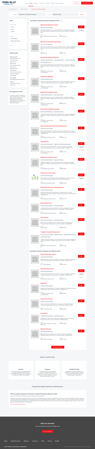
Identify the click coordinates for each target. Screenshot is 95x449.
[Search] (82, 14)
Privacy (50, 441)
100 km (12, 31)
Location (49, 14)
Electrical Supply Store (15, 58)
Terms (43, 441)
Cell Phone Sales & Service (16, 72)
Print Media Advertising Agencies (17, 79)
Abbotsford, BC (24, 9)
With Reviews (14, 38)
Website (81, 30)
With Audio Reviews (15, 41)
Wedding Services (14, 68)
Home (27, 3)
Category (15, 14)
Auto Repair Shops (14, 60)
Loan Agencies (13, 70)
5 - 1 (81, 150)
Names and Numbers (21, 446)
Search (31, 3)
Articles (48, 3)
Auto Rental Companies (15, 65)
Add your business (59, 3)
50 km (12, 29)
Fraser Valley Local (13, 9)
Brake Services (13, 61)
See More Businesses (58, 347)
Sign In (76, 3)
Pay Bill (52, 3)
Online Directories (15, 441)
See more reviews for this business (18, 404)
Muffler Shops (13, 63)
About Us (36, 3)
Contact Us (42, 3)
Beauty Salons (13, 66)
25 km (12, 26)
